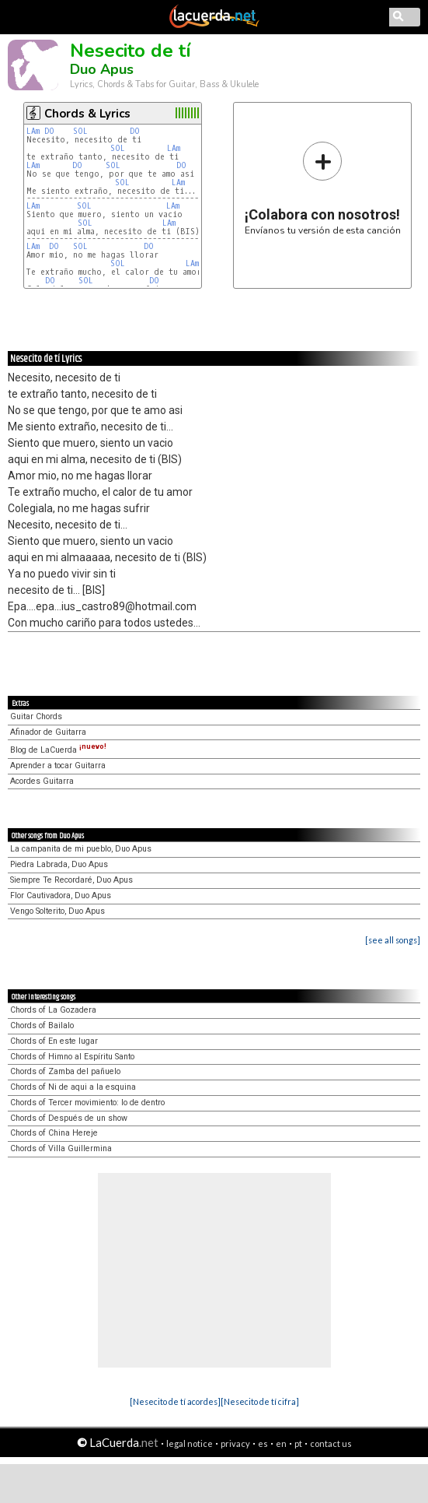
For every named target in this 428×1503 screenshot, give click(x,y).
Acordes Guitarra (42, 781)
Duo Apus (102, 69)
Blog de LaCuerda (58, 750)
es (263, 1443)
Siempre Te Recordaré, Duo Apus (71, 880)
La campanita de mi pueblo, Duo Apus (80, 849)
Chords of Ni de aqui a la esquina (73, 1087)
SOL (80, 131)
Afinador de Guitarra (48, 732)
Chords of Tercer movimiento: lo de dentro (87, 1102)
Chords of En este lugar (54, 1041)
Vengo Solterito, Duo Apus (57, 911)
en (281, 1443)
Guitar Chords (36, 716)
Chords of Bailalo (42, 1025)
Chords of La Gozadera (53, 1010)
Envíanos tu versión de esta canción (323, 188)
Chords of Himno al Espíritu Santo (72, 1057)
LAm (33, 131)
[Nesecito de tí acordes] (175, 1401)
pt (298, 1443)
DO (49, 131)
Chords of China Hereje (54, 1133)
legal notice (189, 1443)
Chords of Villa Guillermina (61, 1148)
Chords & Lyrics (87, 113)
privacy (235, 1443)
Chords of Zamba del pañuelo (65, 1071)
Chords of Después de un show (68, 1118)
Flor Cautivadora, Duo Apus (60, 895)
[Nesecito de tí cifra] (260, 1401)
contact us (331, 1443)
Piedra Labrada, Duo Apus (59, 864)
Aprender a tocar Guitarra (58, 765)
